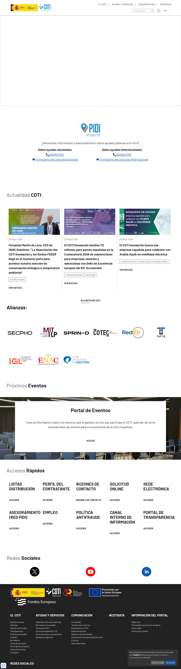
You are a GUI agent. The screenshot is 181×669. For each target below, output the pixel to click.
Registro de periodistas (81, 634)
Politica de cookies (140, 631)
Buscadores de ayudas (46, 625)
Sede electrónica (17, 649)
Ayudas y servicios (123, 4)
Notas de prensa (78, 631)
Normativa (15, 640)
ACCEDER (48, 500)
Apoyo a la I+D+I (42, 628)
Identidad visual (78, 643)
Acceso (90, 440)
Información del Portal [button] (150, 615)
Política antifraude (18, 634)
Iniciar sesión (158, 10)
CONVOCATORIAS (74, 275)
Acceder (14, 500)
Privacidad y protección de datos (146, 625)
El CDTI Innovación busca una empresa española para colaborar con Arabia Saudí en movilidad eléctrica (145, 249)
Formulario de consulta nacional (57, 159)
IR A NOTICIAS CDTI (90, 300)
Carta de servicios (18, 643)
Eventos (75, 640)
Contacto (14, 652)
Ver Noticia (15, 287)
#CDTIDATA (117, 615)
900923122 (57, 154)
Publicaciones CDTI (79, 628)
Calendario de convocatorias (48, 622)
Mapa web (136, 622)
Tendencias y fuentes (80, 625)
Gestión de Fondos (18, 628)
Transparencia (16, 631)
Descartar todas (158, 663)
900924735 (124, 154)
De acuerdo (170, 663)
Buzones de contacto (88, 500)
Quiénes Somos (17, 622)
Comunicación (147, 4)
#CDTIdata (166, 4)
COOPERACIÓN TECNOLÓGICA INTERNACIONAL (144, 261)
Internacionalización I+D (46, 631)
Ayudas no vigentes (44, 637)
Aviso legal (136, 628)
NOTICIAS (90, 275)
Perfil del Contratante (20, 646)
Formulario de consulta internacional (124, 159)
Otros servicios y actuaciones (49, 634)
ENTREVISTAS (17, 279)
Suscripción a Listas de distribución (87, 637)
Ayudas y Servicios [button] (50, 615)
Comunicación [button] (81, 615)
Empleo (13, 637)
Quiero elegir (134, 663)
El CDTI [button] (15, 615)
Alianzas (14, 625)
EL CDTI (102, 4)
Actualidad (76, 622)
